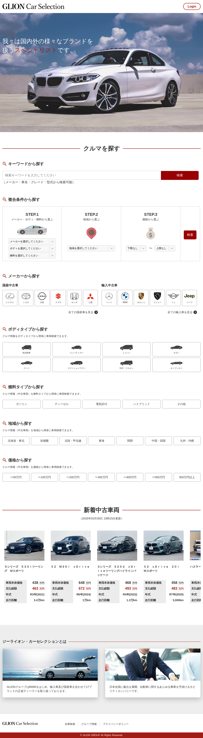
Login (192, 6)
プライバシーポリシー (116, 724)
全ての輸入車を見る (182, 312)
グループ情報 (89, 724)
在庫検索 (70, 724)
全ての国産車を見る (83, 312)
